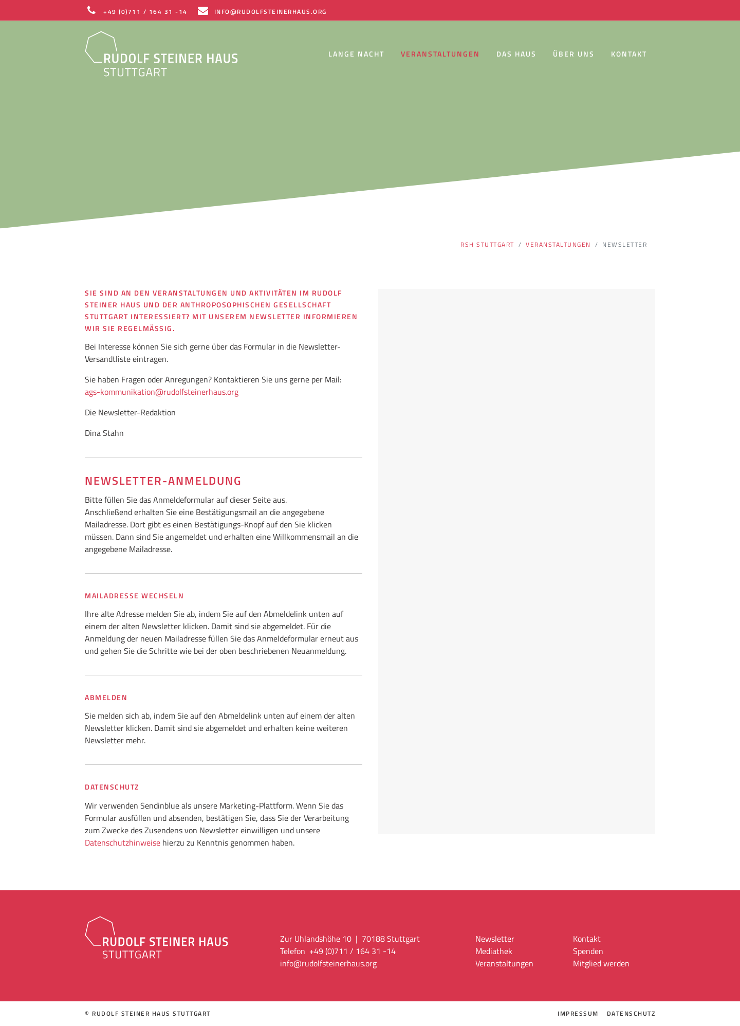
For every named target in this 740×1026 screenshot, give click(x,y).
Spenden (588, 951)
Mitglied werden (601, 963)
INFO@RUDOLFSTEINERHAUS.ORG (261, 10)
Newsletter (494, 938)
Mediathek (493, 951)
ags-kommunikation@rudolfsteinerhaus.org (161, 392)
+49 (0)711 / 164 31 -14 (136, 10)
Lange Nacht (356, 53)
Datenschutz (631, 1013)
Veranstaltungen (440, 53)
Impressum (578, 1013)
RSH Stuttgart (487, 244)
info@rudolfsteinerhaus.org (328, 963)
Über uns (574, 53)
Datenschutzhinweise (122, 842)
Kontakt (629, 53)
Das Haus (516, 53)
